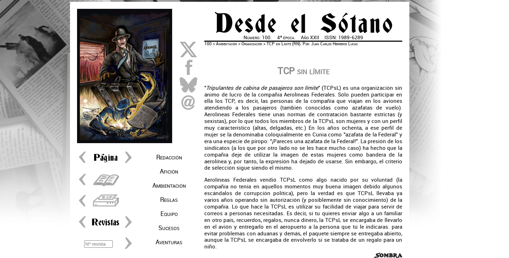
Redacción (169, 157)
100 (208, 43)
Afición (169, 171)
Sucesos (169, 228)
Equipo (169, 214)
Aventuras (169, 242)
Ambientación (169, 185)
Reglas (169, 200)
